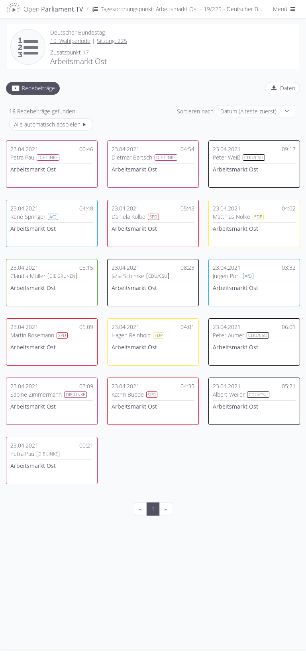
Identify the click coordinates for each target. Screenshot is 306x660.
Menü (285, 9)
